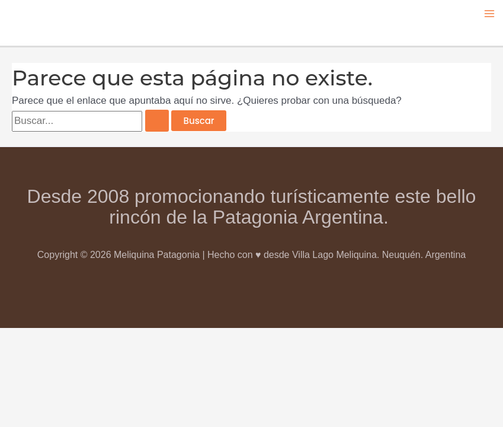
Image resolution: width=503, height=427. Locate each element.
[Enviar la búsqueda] (157, 121)
